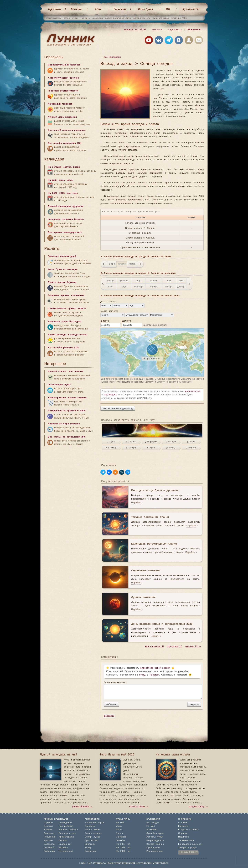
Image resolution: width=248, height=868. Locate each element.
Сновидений (65, 822)
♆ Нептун (171, 447)
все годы (72, 193)
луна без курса (161, 18)
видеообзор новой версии (155, 668)
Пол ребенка (66, 826)
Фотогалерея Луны (59, 384)
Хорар (88, 847)
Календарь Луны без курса (64, 321)
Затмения (151, 829)
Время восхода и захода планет (67, 334)
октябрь (154, 287)
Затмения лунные (58, 295)
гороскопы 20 (174, 646)
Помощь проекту (188, 852)
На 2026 (52, 193)
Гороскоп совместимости (63, 91)
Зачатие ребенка (68, 829)
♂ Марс (191, 441)
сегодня (122, 264)
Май (98, 9)
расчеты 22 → (193, 646)
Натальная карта (94, 822)
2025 (62, 193)
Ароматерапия (67, 837)
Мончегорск (195, 29)
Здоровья (49, 833)
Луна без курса (155, 833)
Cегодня (76, 9)
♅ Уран (151, 447)
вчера (112, 264)
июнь (181, 281)
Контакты (183, 826)
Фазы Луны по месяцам (63, 269)
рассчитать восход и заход (118, 408)
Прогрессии (91, 840)
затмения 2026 (179, 18)
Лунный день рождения (62, 117)
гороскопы (97, 18)
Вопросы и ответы (188, 829)
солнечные (77, 295)
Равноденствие (154, 851)
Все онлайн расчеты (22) (63, 347)
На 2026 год (123, 847)
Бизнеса (63, 847)
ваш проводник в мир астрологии (69, 44)
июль (110, 287)
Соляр (88, 837)
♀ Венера (171, 441)
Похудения (50, 837)
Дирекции (90, 844)
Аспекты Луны (154, 837)
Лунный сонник (57, 371)
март (138, 281)
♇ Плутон (191, 447)
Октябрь (120, 840)
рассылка (157, 29)
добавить (111, 704)
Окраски (48, 826)
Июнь (119, 826)
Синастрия (91, 851)
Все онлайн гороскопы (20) (64, 143)
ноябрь (169, 287)
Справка (183, 833)
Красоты (48, 840)
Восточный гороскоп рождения (67, 130)
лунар (75, 18)
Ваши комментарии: (152, 690)
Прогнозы (54, 9)
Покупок (63, 840)
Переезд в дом (67, 833)
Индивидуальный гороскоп (64, 65)
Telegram (154, 675)
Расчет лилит (92, 829)
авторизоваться (193, 391)
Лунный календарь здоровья (65, 206)
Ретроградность (155, 840)
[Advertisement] (70, 475)
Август (119, 833)
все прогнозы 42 (154, 646)
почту (142, 675)
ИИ (168, 9)
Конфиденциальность (190, 844)
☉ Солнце (131, 441)
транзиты (85, 18)
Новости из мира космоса (64, 424)
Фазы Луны (145, 9)
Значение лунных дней (62, 256)
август (124, 287)
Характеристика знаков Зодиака (67, 398)
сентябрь (138, 287)
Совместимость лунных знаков (67, 308)
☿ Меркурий (151, 441)
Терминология (186, 840)
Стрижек (48, 822)
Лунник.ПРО (190, 9)
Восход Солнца (155, 844)
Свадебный (65, 844)
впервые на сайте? (135, 29)
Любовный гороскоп (60, 104)
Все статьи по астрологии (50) (67, 437)
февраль (124, 281)
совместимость (53, 18)
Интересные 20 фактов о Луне (67, 410)
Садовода (49, 844)
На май (52, 180)
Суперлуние (153, 847)
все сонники (76, 371)
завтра (132, 264)
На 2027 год (123, 844)
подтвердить (110, 394)
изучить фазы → (138, 806)
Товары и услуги (187, 847)
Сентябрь (121, 837)
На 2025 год (123, 851)
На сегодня (54, 167)
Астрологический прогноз (63, 78)
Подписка (183, 837)
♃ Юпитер (111, 447)
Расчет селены (93, 833)
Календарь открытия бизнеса (66, 219)
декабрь (181, 287)
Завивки (48, 829)
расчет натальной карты (118, 18)
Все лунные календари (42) (65, 232)
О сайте (183, 822)
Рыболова (49, 851)
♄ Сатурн (131, 447)
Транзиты (90, 826)
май (169, 281)
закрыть (194, 704)
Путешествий (66, 851)
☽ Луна (111, 441)
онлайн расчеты (141, 18)
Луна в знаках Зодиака (62, 282)
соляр (67, 18)
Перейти (136, 502)
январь (111, 281)
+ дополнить (175, 29)
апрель (153, 281)
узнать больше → (82, 806)
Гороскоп (119, 9)
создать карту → (198, 806)
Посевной (49, 847)
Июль (119, 829)
